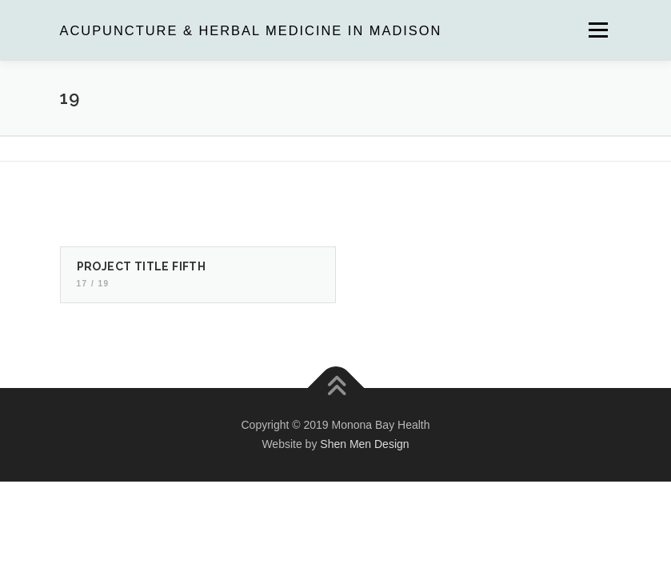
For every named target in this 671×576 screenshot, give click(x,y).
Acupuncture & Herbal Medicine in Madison (251, 30)
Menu (597, 30)
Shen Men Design (364, 444)
